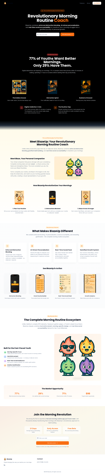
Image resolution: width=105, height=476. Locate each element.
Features (82, 3)
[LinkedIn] (4, 465)
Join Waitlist (97, 3)
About (88, 3)
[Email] (48, 34)
